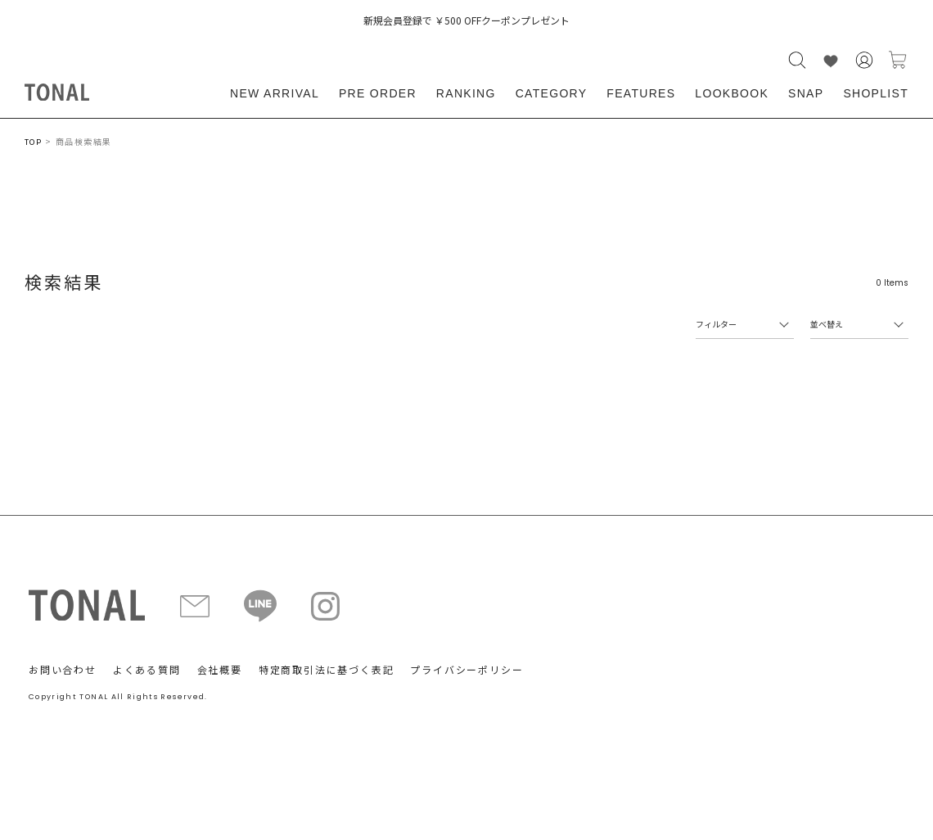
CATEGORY (552, 93)
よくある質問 (147, 669)
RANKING (466, 93)
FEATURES (640, 93)
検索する (797, 60)
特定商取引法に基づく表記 (326, 669)
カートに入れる (897, 60)
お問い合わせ (63, 669)
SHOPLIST (875, 93)
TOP (33, 142)
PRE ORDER (378, 93)
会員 (864, 60)
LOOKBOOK (731, 93)
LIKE (830, 60)
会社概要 (219, 669)
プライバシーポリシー (466, 669)
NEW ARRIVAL (274, 93)
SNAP (805, 93)
